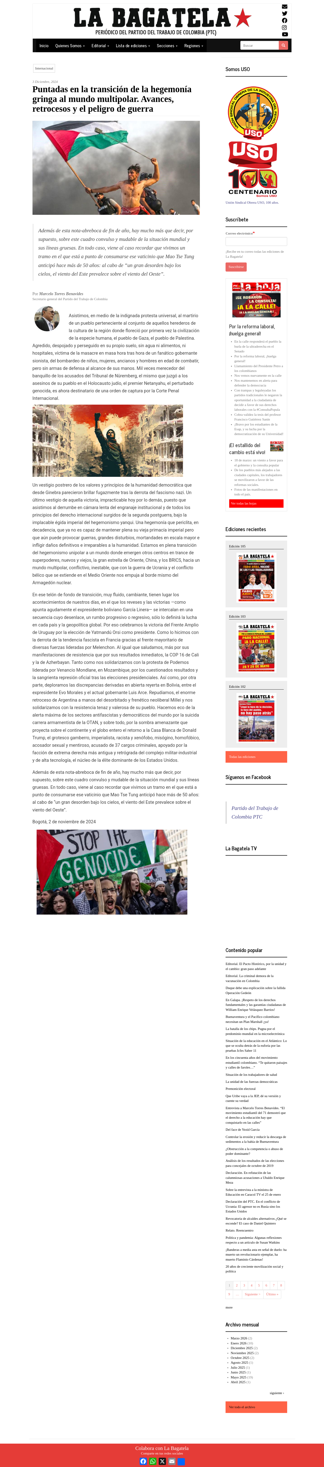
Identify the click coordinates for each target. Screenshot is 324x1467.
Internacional (44, 68)
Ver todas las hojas (243, 503)
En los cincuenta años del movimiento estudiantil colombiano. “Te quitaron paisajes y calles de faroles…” (256, 1062)
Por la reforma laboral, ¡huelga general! (252, 330)
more (229, 1307)
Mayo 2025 (238, 1377)
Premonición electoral (241, 1089)
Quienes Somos (70, 45)
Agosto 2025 (239, 1362)
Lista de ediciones (133, 45)
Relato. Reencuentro (239, 1230)
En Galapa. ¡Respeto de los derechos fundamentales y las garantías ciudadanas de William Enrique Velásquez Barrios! (256, 1005)
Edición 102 (237, 686)
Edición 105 (237, 546)
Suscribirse (236, 267)
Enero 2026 (239, 1343)
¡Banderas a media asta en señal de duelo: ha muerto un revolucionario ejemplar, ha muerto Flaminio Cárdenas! (256, 1254)
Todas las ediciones (242, 757)
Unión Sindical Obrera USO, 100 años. (252, 202)
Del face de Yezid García (243, 1129)
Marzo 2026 (239, 1338)
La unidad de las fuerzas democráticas (252, 1082)
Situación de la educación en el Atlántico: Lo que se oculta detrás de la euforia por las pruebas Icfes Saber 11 (256, 1045)
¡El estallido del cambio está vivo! (247, 448)
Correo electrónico (239, 233)
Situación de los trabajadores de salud (251, 1074)
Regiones (193, 45)
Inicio (44, 45)
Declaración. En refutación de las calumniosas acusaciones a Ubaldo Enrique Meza (255, 1177)
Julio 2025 (238, 1367)
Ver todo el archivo (242, 1407)
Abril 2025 (238, 1382)
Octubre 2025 (240, 1358)
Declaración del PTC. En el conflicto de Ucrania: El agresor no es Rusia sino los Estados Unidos (253, 1206)
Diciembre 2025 (242, 1348)
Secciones (167, 45)
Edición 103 (237, 616)
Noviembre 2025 (242, 1353)
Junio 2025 (238, 1372)
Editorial (100, 45)
